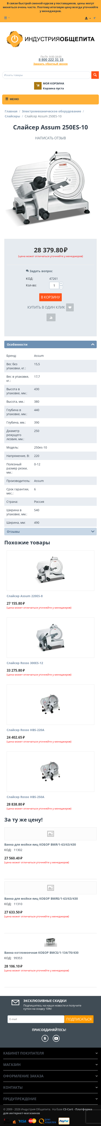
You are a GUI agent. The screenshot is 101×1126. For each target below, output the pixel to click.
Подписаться (79, 1019)
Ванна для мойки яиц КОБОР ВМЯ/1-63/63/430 (40, 844)
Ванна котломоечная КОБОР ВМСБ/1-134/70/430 (41, 952)
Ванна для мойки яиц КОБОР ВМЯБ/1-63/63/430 (41, 898)
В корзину (50, 297)
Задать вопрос (39, 271)
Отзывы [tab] (51, 531)
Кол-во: (31, 285)
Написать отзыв (50, 138)
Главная (11, 111)
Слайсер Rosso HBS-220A (25, 730)
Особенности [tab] (51, 344)
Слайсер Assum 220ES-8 (25, 596)
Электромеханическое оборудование (51, 111)
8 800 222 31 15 (51, 60)
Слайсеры (12, 116)
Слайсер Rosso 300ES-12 (25, 663)
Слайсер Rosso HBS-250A (25, 797)
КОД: (29, 278)
